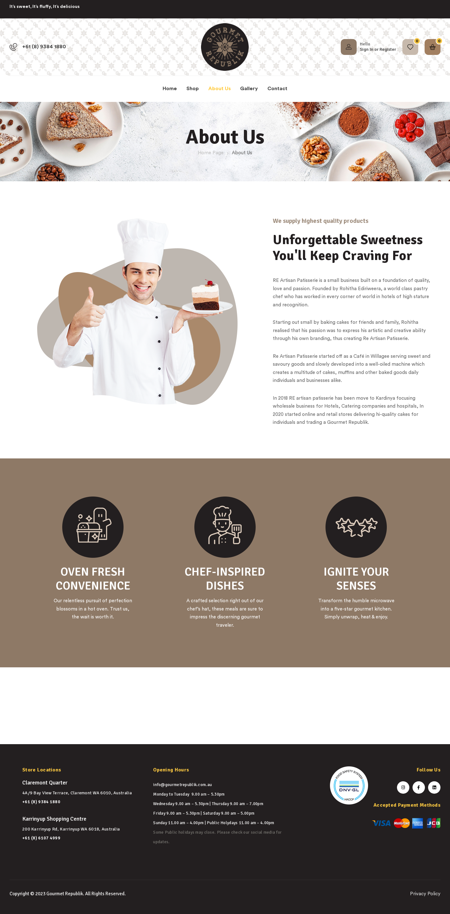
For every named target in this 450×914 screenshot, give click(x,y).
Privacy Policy (425, 893)
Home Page (211, 152)
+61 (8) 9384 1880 (41, 801)
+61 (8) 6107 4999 (41, 838)
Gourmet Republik (64, 894)
